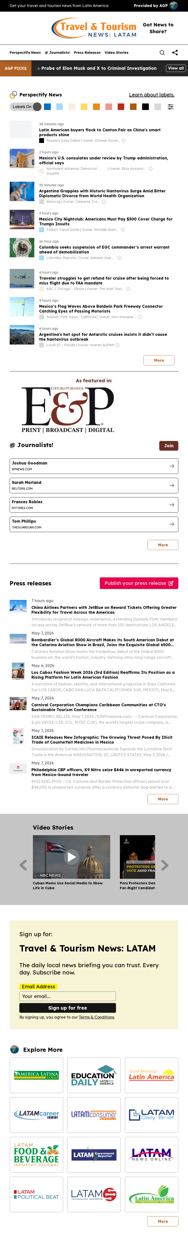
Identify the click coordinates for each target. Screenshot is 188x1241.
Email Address (38, 987)
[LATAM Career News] (36, 1115)
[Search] (162, 52)
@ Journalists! (57, 53)
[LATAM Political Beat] (36, 1194)
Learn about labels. (151, 95)
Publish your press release (139, 583)
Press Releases (87, 53)
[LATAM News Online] (151, 1155)
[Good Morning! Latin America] (151, 1075)
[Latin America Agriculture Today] (151, 1194)
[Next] (165, 865)
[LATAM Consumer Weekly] (94, 1115)
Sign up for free (67, 1008)
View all (176, 68)
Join (169, 445)
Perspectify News (25, 53)
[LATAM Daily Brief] (151, 1115)
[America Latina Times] (36, 1075)
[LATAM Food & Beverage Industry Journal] (36, 1155)
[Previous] (23, 865)
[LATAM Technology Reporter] (94, 1194)
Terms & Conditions (96, 1017)
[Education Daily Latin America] (94, 1075)
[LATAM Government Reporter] (94, 1155)
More (159, 360)
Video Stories (117, 53)
